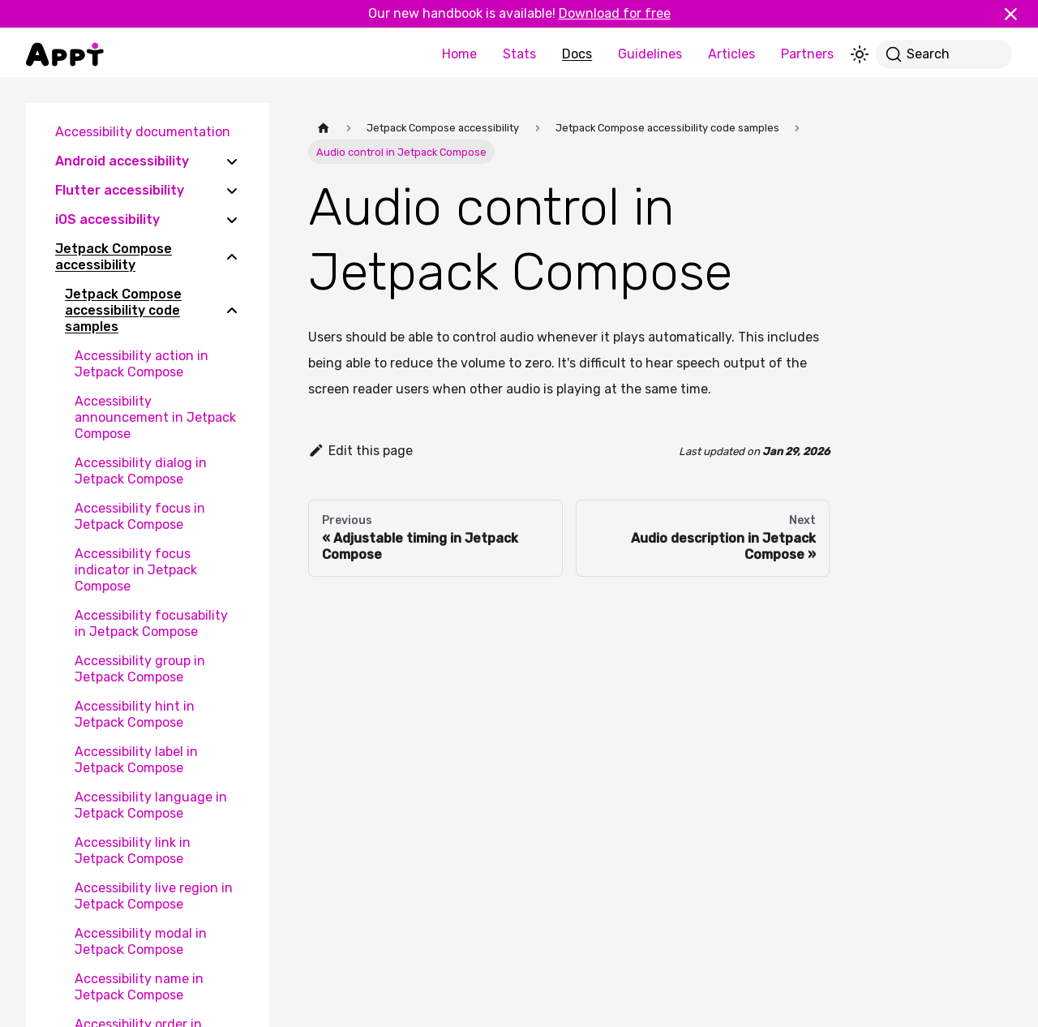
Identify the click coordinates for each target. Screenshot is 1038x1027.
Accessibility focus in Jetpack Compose (140, 516)
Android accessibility (122, 161)
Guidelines (650, 54)
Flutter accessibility (119, 190)
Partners (807, 54)
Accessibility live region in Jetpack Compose (154, 896)
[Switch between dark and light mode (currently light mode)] (860, 54)
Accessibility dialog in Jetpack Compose (141, 471)
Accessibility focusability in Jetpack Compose (151, 623)
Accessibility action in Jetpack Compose (141, 364)
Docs (577, 54)
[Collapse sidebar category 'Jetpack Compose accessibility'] (232, 257)
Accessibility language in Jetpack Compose (151, 805)
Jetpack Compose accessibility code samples (123, 310)
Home (459, 54)
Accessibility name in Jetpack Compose (139, 987)
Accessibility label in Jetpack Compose (136, 760)
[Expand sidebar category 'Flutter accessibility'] (232, 191)
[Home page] (323, 128)
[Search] (944, 54)
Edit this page (360, 450)
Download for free (615, 13)
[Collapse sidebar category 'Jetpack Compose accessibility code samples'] (232, 310)
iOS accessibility (107, 219)
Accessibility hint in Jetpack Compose (135, 714)
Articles (731, 54)
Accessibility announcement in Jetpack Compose (155, 417)
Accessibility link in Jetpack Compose (133, 850)
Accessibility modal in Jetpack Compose (141, 941)
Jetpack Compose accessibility (113, 257)
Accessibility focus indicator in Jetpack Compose (136, 570)
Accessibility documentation (142, 132)
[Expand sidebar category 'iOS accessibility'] (232, 220)
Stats (519, 54)
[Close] (1017, 14)
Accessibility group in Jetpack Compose (140, 669)
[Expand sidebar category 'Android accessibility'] (232, 161)
